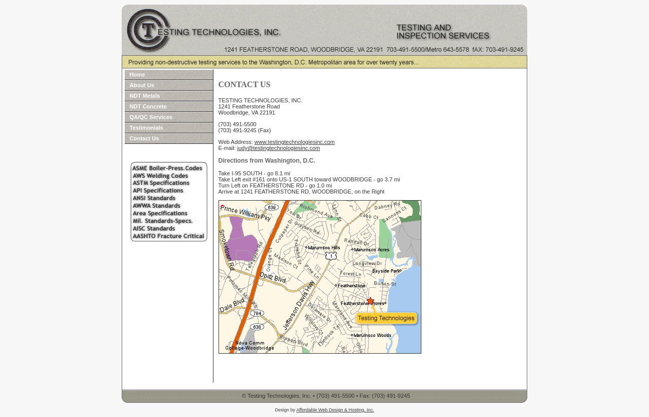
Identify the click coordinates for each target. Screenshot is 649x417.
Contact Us (144, 138)
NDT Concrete (148, 106)
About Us (142, 85)
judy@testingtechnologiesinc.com (278, 148)
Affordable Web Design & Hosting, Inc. (335, 409)
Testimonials (146, 128)
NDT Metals (145, 96)
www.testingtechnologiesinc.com (295, 142)
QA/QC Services (151, 117)
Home (138, 74)
